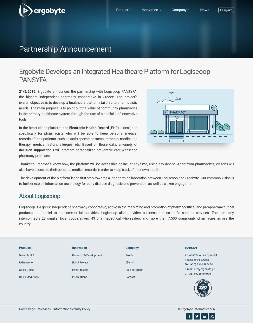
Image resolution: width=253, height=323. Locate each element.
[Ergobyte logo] (41, 10)
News (204, 10)
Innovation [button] (152, 10)
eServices (44, 309)
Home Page (27, 309)
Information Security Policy (71, 309)
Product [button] (124, 10)
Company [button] (181, 10)
